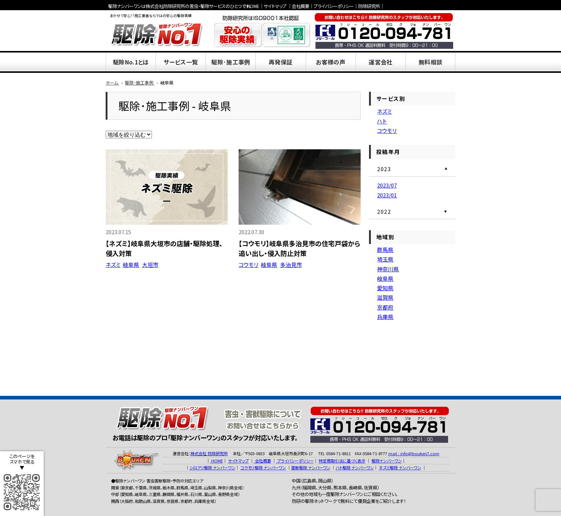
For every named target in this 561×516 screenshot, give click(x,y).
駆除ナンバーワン (387, 461)
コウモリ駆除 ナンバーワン (263, 467)
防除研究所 (369, 6)
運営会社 (380, 62)
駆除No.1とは (131, 62)
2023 (384, 169)
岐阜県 (131, 264)
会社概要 (300, 6)
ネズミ (113, 264)
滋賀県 (385, 297)
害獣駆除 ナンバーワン (310, 467)
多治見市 (291, 264)
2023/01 (387, 195)
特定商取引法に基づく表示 (342, 461)
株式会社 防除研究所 (209, 453)
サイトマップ (275, 6)
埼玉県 (385, 259)
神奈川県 (388, 269)
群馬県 (385, 249)
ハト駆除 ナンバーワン (355, 467)
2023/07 (387, 185)
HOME (253, 6)
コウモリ (248, 264)
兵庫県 (385, 316)
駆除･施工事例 (230, 62)
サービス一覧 (181, 62)
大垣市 (150, 264)
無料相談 (430, 62)
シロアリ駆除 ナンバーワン (212, 467)
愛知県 (385, 288)
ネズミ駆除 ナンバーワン (400, 467)
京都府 (385, 307)
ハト (382, 121)
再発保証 (281, 62)
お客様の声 (330, 62)
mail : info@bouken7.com (413, 453)
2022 (384, 211)
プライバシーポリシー (334, 6)
